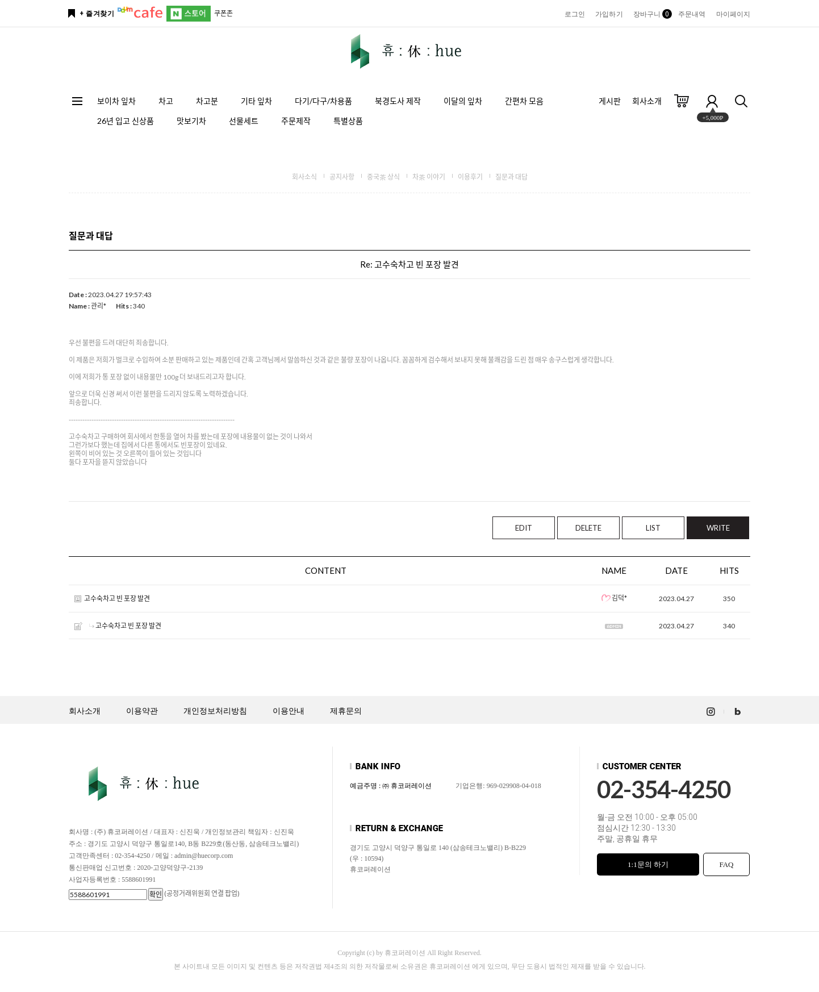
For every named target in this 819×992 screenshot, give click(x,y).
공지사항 (341, 177)
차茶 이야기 (428, 177)
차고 (165, 101)
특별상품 (348, 121)
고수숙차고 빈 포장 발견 (117, 599)
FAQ (726, 864)
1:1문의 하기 (648, 864)
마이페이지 (733, 14)
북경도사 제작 (398, 101)
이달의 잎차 (463, 101)
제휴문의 (346, 711)
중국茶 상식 (383, 177)
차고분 (207, 101)
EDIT (523, 527)
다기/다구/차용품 (323, 101)
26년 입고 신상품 (125, 121)
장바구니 (650, 14)
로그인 (575, 14)
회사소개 (647, 101)
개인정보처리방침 (215, 711)
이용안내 (288, 711)
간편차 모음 (524, 101)
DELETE (588, 527)
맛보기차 (191, 121)
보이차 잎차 (116, 101)
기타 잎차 (256, 101)
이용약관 (142, 711)
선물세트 (243, 121)
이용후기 (470, 177)
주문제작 (296, 121)
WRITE (718, 527)
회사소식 (304, 177)
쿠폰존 (223, 13)
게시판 (610, 101)
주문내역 (691, 14)
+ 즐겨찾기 (97, 14)
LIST (653, 527)
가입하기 (608, 14)
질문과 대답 (511, 177)
